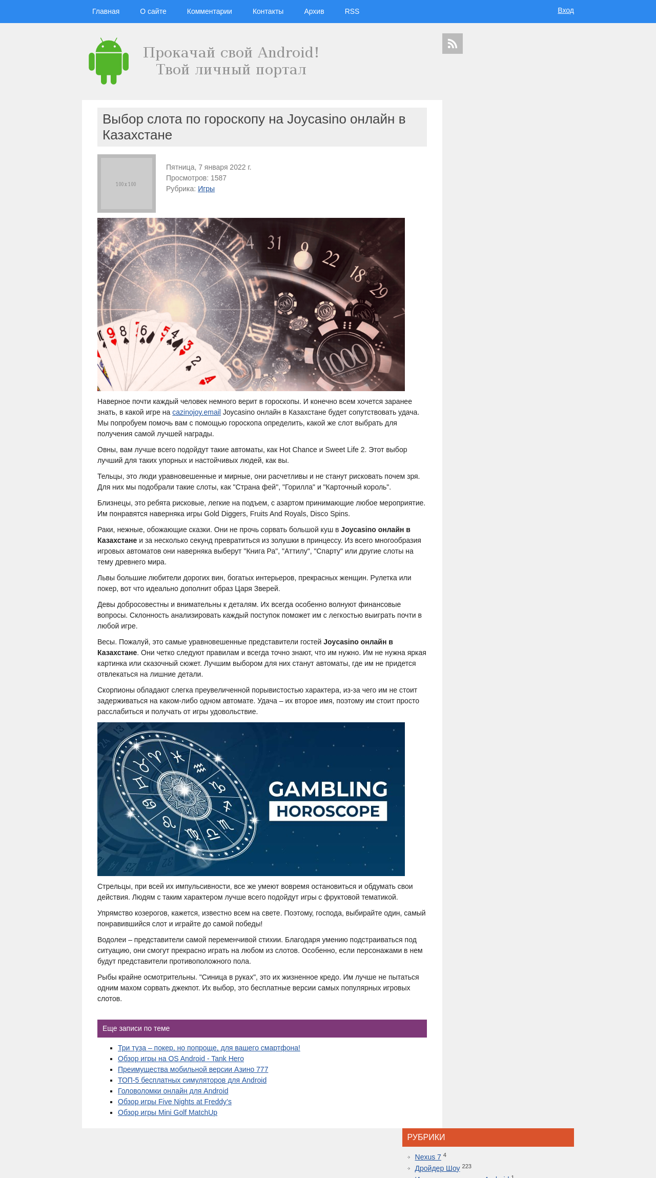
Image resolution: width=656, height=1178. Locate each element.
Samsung (504, 919)
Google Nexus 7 (497, 964)
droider (545, 928)
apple (532, 908)
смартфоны (467, 908)
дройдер (526, 946)
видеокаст (504, 908)
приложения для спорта (518, 991)
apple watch (514, 955)
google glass (461, 964)
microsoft (454, 928)
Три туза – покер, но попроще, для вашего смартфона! (209, 1058)
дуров (505, 946)
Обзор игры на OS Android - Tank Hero (181, 1069)
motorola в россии (539, 982)
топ (567, 982)
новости (538, 898)
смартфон (503, 928)
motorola (452, 946)
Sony (472, 946)
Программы (473, 196)
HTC (556, 919)
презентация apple (465, 991)
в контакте (532, 1000)
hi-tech (510, 898)
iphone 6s (504, 982)
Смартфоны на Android (492, 218)
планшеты (535, 919)
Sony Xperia (532, 964)
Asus (562, 928)
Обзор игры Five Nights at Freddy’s (175, 1112)
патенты (557, 1000)
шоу (491, 1000)
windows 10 (483, 955)
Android (478, 928)
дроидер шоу (458, 937)
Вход (566, 10)
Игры (206, 189)
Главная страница (123, 1163)
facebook (559, 955)
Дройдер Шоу (476, 139)
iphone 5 (509, 937)
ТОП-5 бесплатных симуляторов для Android (192, 1091)
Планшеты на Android (489, 184)
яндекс (508, 1000)
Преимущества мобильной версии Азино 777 (193, 1080)
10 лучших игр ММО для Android (508, 795)
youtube (559, 991)
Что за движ (487, 383)
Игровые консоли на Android (501, 151)
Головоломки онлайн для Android (173, 1102)
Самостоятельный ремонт (497, 207)
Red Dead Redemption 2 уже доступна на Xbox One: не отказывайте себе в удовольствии (510, 720)
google (478, 919)
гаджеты (548, 881)
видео (526, 928)
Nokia (488, 946)
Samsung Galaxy (464, 1000)
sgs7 (545, 946)
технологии (477, 898)
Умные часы (474, 230)
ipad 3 (537, 955)
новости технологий (546, 937)
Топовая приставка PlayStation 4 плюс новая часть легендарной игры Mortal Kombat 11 (507, 774)
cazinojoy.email (225, 412)
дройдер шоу (486, 879)
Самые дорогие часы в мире (501, 817)
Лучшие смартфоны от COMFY (505, 752)
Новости (467, 173)
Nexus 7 (467, 128)
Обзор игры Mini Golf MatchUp (167, 1123)
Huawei (486, 937)
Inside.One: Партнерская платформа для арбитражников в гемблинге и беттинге (509, 666)
